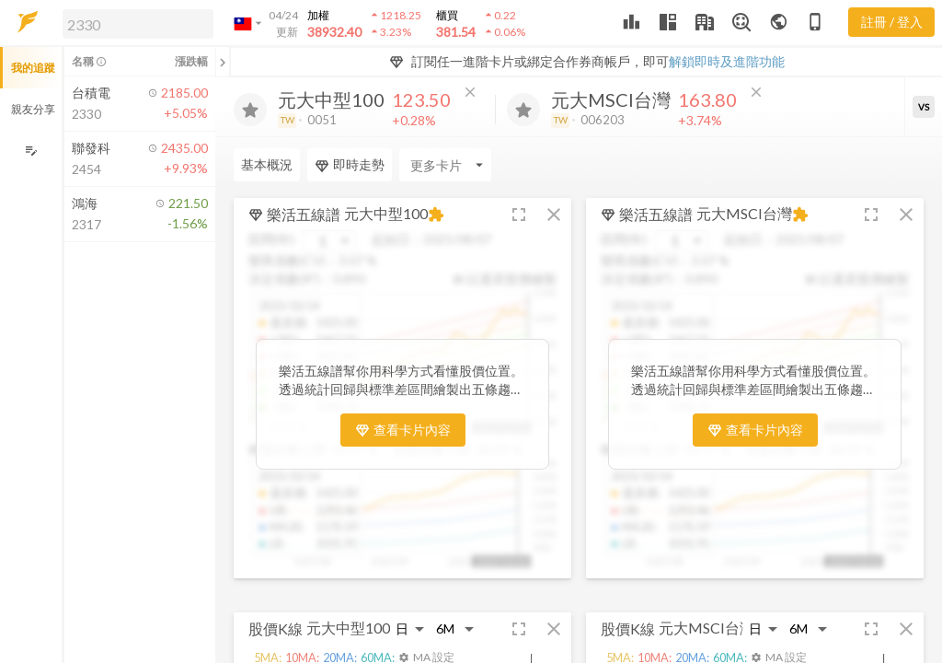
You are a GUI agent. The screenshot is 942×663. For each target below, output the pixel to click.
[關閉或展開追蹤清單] (222, 61)
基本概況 (267, 164)
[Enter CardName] (445, 164)
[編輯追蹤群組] (31, 150)
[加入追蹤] (250, 109)
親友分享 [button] (33, 109)
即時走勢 (350, 165)
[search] (138, 24)
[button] (134, 23)
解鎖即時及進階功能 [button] (727, 61)
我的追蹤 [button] (33, 68)
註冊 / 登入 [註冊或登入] (892, 21)
